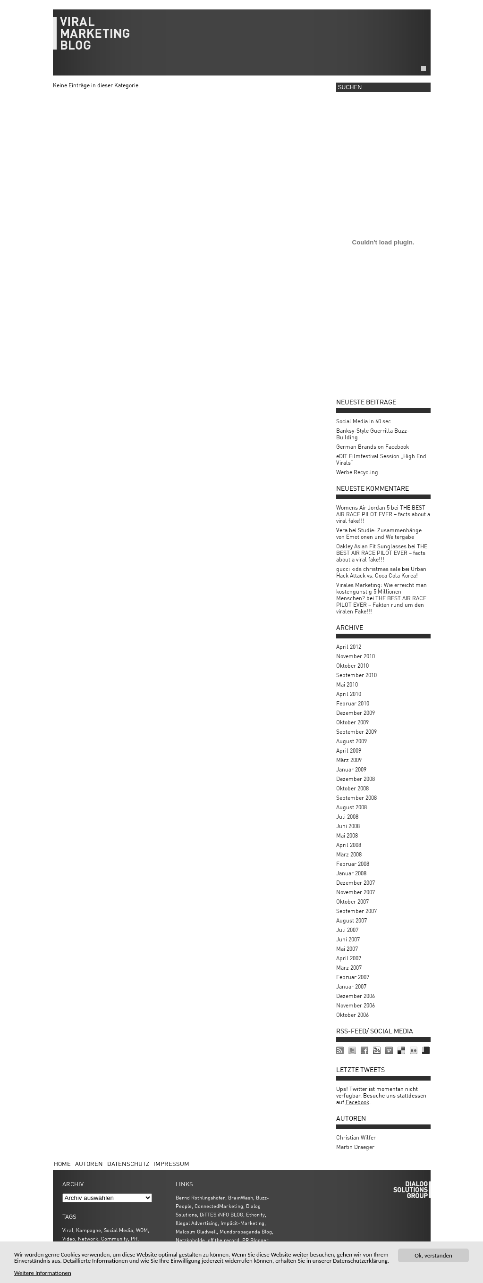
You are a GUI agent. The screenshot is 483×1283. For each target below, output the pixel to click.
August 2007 (351, 920)
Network (88, 1238)
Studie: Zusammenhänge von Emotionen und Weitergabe (379, 533)
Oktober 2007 (352, 901)
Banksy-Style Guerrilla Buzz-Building (372, 434)
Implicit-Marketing (242, 1223)
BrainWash (240, 1197)
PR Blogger (255, 1240)
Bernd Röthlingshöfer (200, 1197)
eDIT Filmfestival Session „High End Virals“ (381, 459)
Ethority (255, 1214)
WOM (142, 1230)
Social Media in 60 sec (363, 421)
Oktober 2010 (352, 665)
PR (134, 1238)
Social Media (118, 1230)
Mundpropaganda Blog (246, 1231)
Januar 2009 (351, 769)
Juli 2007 (347, 929)
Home (62, 1163)
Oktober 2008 (352, 788)
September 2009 (356, 731)
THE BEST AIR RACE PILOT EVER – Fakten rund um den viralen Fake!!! (381, 605)
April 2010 (348, 693)
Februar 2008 (352, 863)
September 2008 (356, 797)
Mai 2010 (347, 684)
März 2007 (349, 967)
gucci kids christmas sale (368, 568)
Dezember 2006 (355, 995)
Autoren (89, 1163)
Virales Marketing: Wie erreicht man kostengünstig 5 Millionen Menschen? (381, 591)
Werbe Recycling (357, 472)
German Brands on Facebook (372, 446)
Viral (67, 1230)
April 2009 (348, 750)
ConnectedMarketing (219, 1206)
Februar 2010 (352, 703)
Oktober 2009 (352, 722)
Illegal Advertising (197, 1223)
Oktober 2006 (352, 1014)
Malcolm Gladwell (196, 1231)
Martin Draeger (355, 1146)
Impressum (171, 1163)
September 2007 (356, 910)
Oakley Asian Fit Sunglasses (371, 546)
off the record (223, 1240)
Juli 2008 (347, 816)
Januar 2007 (351, 986)
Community (114, 1238)
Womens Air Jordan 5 (363, 507)
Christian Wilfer (356, 1137)
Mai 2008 (347, 835)
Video (68, 1238)
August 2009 (351, 741)
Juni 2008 (348, 826)
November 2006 (355, 1005)
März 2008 (349, 854)
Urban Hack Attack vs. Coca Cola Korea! (381, 572)
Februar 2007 (352, 977)
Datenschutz (128, 1163)
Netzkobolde (190, 1240)
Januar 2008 (351, 873)
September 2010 (356, 675)
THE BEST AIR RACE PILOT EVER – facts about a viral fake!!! (383, 514)
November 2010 (355, 656)
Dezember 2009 (355, 712)
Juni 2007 (348, 939)
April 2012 (348, 646)
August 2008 (351, 807)
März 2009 (349, 759)
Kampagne (88, 1230)
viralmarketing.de (242, 37)
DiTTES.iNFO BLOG (221, 1214)
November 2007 (355, 892)
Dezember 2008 (355, 778)
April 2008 (348, 844)
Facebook (357, 1102)
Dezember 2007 (355, 882)
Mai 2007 (347, 948)
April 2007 (348, 958)
